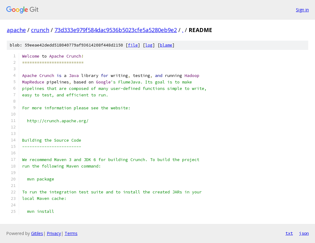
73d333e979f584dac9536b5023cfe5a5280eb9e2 (115, 30)
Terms (71, 233)
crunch (40, 30)
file (133, 45)
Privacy (54, 233)
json (304, 233)
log (149, 45)
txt (289, 233)
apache (16, 30)
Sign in (302, 10)
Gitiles (37, 233)
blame (166, 45)
